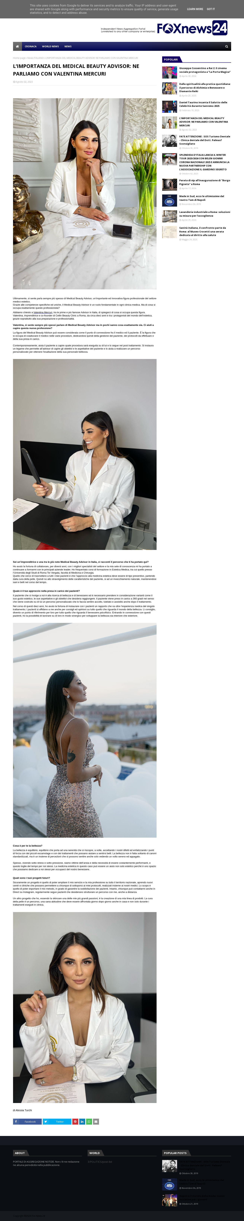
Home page (19, 58)
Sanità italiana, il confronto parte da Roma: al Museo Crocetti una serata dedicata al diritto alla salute (202, 231)
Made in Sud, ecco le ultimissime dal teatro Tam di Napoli (201, 198)
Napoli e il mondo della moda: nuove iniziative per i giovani (202, 1197)
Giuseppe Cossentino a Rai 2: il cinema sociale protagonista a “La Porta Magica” (205, 70)
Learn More (195, 9)
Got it (211, 9)
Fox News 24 (38, 1215)
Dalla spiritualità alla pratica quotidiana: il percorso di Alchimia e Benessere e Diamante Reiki (205, 87)
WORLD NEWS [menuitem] (50, 46)
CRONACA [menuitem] (31, 46)
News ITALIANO (35, 58)
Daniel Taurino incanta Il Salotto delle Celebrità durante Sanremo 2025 (203, 104)
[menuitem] (17, 46)
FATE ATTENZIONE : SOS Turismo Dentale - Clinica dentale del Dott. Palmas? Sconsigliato (204, 140)
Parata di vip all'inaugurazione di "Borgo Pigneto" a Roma (204, 182)
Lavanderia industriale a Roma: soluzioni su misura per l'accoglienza (204, 213)
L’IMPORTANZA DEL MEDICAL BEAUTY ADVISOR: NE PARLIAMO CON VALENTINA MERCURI (203, 121)
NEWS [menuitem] (68, 46)
